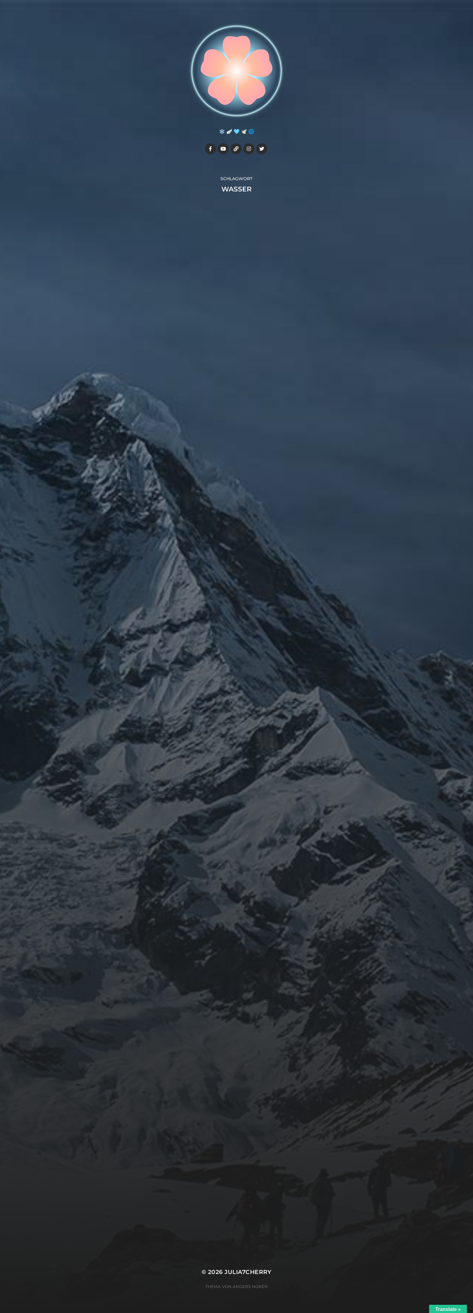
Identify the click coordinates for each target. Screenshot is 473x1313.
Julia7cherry (247, 1272)
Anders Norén (250, 1286)
